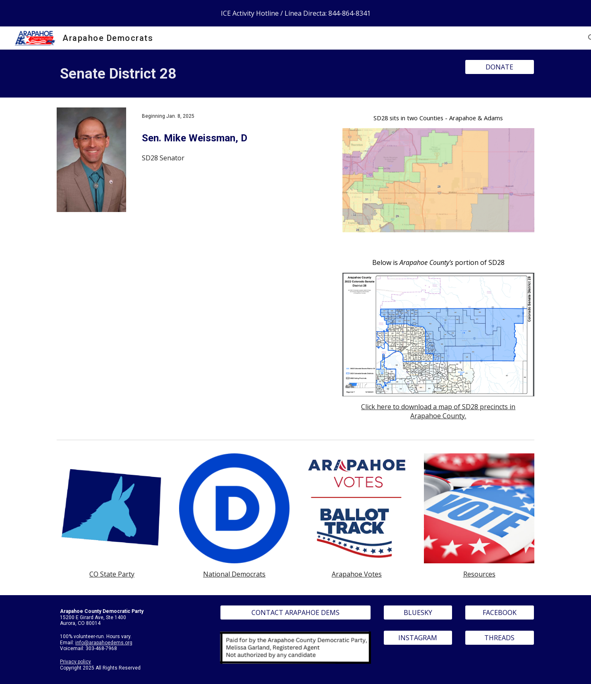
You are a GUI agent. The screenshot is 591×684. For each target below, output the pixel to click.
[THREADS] (499, 638)
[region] (295, 13)
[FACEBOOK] (499, 612)
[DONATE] (499, 67)
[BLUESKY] (418, 612)
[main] (254, 74)
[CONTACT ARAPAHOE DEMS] (295, 612)
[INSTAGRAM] (418, 638)
